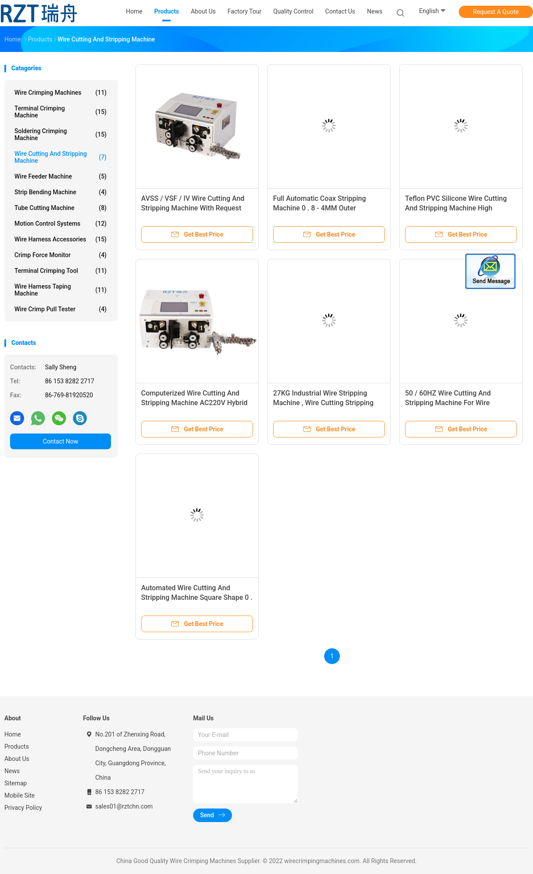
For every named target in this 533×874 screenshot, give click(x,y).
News (12, 770)
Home (12, 734)
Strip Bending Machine (60, 192)
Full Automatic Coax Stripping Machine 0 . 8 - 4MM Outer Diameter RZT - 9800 (319, 208)
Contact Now (60, 441)
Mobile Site (19, 795)
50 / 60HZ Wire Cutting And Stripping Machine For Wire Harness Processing (448, 402)
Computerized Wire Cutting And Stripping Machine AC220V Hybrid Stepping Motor (194, 402)
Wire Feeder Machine (60, 176)
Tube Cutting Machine (60, 207)
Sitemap (15, 783)
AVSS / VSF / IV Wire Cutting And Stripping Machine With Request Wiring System (192, 208)
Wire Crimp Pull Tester (60, 309)
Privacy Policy (23, 807)
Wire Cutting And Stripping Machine (60, 157)
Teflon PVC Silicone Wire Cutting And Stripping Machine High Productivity (456, 208)
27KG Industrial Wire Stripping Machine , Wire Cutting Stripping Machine (323, 402)
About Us (16, 758)
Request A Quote (496, 11)
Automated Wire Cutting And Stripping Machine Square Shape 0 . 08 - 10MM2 (197, 597)
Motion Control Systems (60, 223)
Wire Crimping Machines (60, 92)
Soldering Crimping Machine (60, 134)
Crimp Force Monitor (60, 255)
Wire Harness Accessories (60, 239)
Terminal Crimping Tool (60, 270)
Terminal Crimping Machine (60, 112)
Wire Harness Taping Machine (60, 290)
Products (16, 746)
